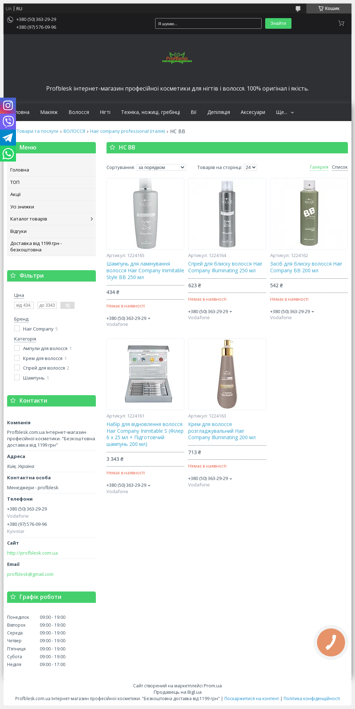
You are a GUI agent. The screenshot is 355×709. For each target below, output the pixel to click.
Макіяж (49, 112)
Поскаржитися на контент (251, 699)
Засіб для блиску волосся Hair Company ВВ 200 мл (306, 267)
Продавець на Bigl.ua (178, 692)
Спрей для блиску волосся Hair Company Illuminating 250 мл (225, 267)
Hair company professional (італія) (127, 131)
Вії (194, 112)
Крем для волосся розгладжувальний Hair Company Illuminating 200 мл (222, 431)
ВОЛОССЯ (74, 131)
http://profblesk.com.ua (32, 553)
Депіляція (218, 112)
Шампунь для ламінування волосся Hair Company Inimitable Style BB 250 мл (145, 270)
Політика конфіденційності (312, 699)
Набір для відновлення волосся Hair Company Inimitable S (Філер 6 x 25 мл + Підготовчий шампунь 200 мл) (145, 434)
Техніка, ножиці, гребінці (150, 112)
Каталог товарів (28, 219)
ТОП (15, 182)
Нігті (105, 112)
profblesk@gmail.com (30, 574)
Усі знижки (22, 206)
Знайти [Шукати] (278, 23)
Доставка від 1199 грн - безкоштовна (36, 246)
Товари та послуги (37, 131)
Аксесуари (253, 112)
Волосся (79, 112)
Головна (19, 112)
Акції (15, 194)
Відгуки (18, 231)
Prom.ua (213, 685)
